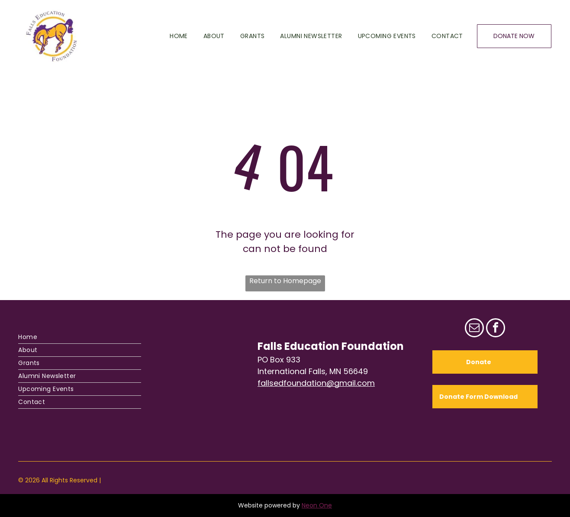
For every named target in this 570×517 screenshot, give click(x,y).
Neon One (317, 505)
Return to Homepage (285, 281)
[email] (474, 328)
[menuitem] (171, 36)
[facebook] (495, 328)
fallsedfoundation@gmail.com (316, 383)
